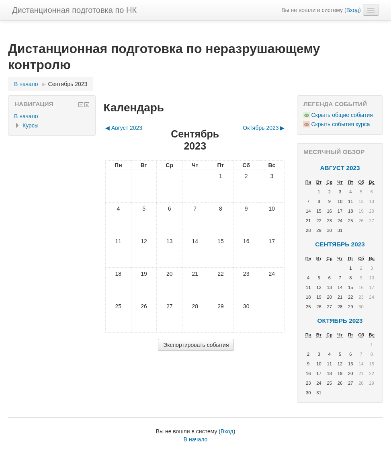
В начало (26, 116)
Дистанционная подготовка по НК (74, 10)
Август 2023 (340, 167)
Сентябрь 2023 (68, 84)
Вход (352, 10)
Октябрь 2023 (340, 320)
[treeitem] (52, 116)
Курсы (31, 125)
